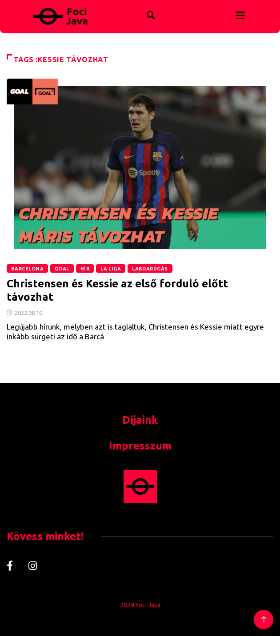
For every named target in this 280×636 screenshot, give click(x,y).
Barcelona (27, 268)
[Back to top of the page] (263, 619)
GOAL (62, 268)
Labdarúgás (150, 268)
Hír (84, 268)
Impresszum (140, 446)
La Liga (110, 268)
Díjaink (140, 420)
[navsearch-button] (133, 6)
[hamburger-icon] (240, 16)
